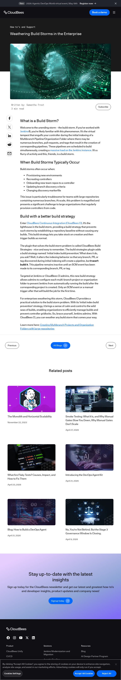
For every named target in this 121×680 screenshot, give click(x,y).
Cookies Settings (12, 674)
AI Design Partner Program (94, 656)
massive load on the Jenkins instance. (71, 150)
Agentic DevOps (52, 659)
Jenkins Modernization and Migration (57, 653)
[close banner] (116, 3)
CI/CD (9, 656)
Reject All (106, 674)
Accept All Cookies (84, 674)
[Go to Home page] (14, 12)
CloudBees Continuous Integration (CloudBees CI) (54, 223)
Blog (83, 651)
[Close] (115, 664)
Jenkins (24, 131)
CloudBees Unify (14, 651)
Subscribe (103, 107)
